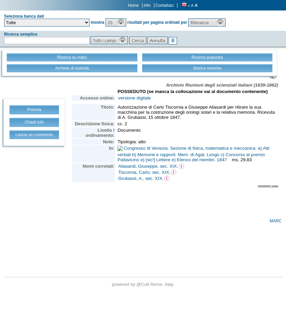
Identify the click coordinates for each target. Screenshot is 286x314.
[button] (116, 22)
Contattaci (164, 5)
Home (133, 5)
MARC (276, 221)
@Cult (143, 284)
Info (147, 5)
